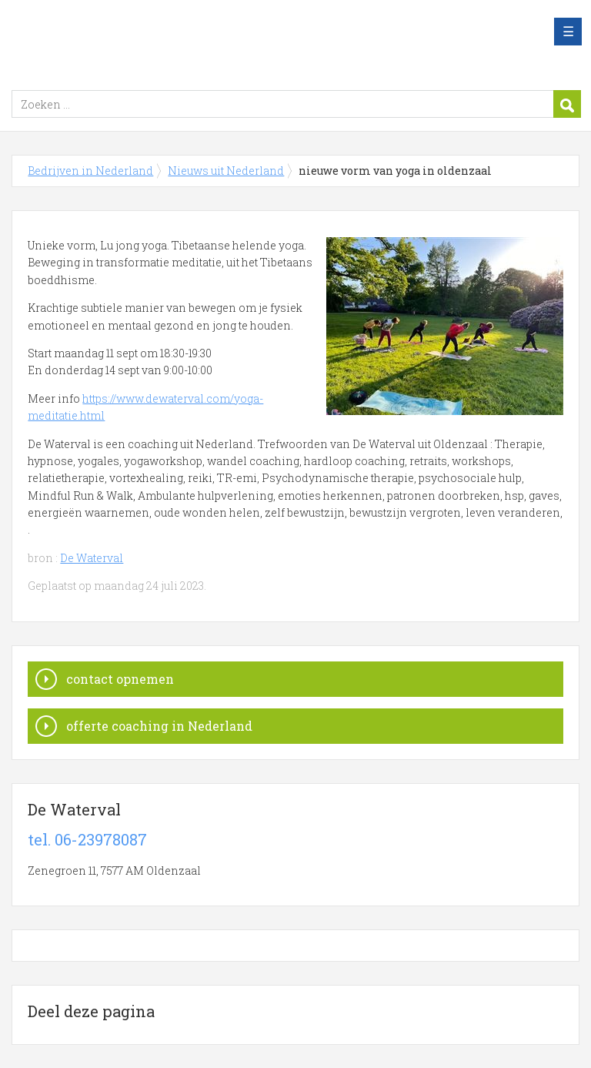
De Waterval (91, 558)
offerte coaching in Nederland (159, 726)
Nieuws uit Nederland (226, 170)
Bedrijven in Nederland (204, 41)
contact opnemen (120, 679)
